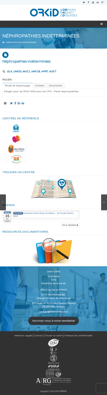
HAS (53, 279)
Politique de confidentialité (78, 335)
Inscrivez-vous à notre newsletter (53, 320)
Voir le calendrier (70, 225)
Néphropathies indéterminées (26, 61)
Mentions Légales (24, 335)
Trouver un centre (54, 335)
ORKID (63, 391)
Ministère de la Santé (53, 283)
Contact (39, 335)
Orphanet (53, 276)
